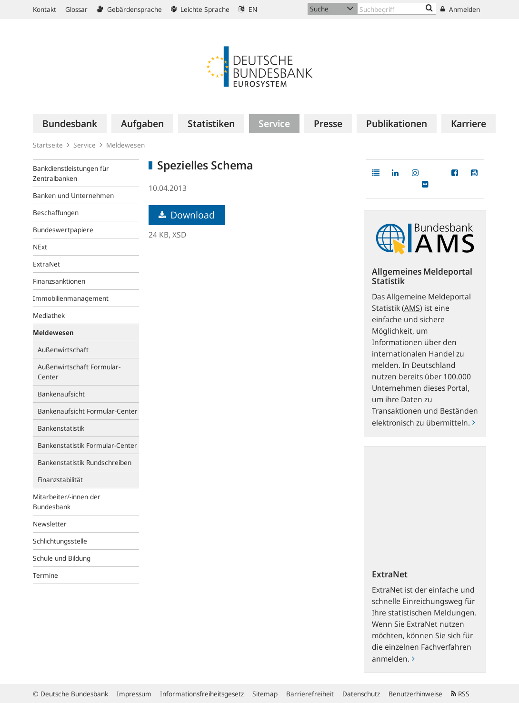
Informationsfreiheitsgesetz (202, 693)
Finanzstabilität (60, 479)
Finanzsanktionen (59, 281)
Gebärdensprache (129, 9)
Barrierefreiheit (310, 693)
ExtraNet (46, 263)
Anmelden (460, 9)
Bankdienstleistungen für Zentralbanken (71, 173)
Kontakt (44, 9)
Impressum (134, 693)
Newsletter (50, 523)
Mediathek (49, 315)
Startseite (48, 144)
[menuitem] (70, 123)
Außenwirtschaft (63, 349)
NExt (40, 246)
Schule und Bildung (61, 558)
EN (248, 9)
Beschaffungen (56, 212)
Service (84, 144)
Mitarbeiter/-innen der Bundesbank (66, 501)
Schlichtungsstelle (60, 540)
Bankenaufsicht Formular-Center (88, 411)
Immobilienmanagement (71, 298)
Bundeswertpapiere (63, 229)
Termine (45, 575)
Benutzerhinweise (415, 693)
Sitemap (265, 693)
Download (187, 214)
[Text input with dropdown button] (397, 9)
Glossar (76, 9)
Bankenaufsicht (61, 393)
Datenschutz (361, 693)
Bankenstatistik (61, 428)
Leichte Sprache (200, 9)
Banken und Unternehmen (73, 195)
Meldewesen (125, 144)
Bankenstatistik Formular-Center (87, 445)
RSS (460, 693)
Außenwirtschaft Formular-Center (79, 371)
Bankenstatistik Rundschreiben (84, 462)
